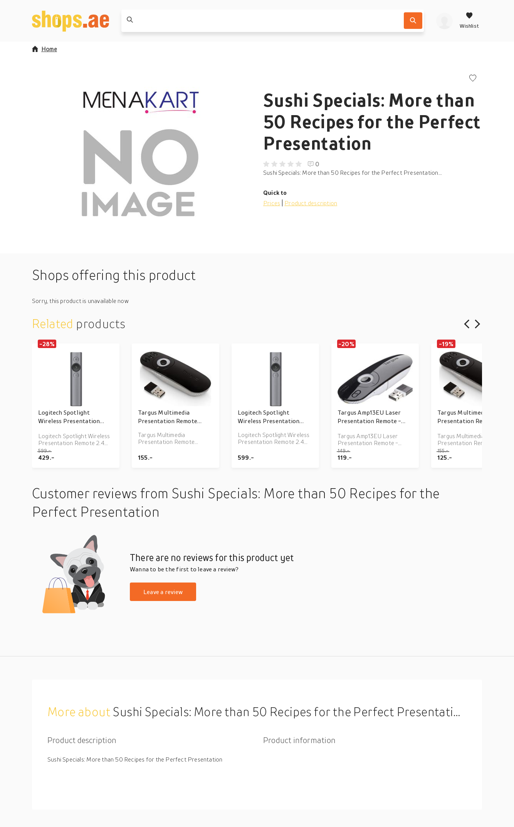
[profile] (444, 21)
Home (44, 48)
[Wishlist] (469, 21)
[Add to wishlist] (472, 79)
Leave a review (163, 591)
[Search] (413, 20)
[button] (141, 152)
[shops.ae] (70, 20)
